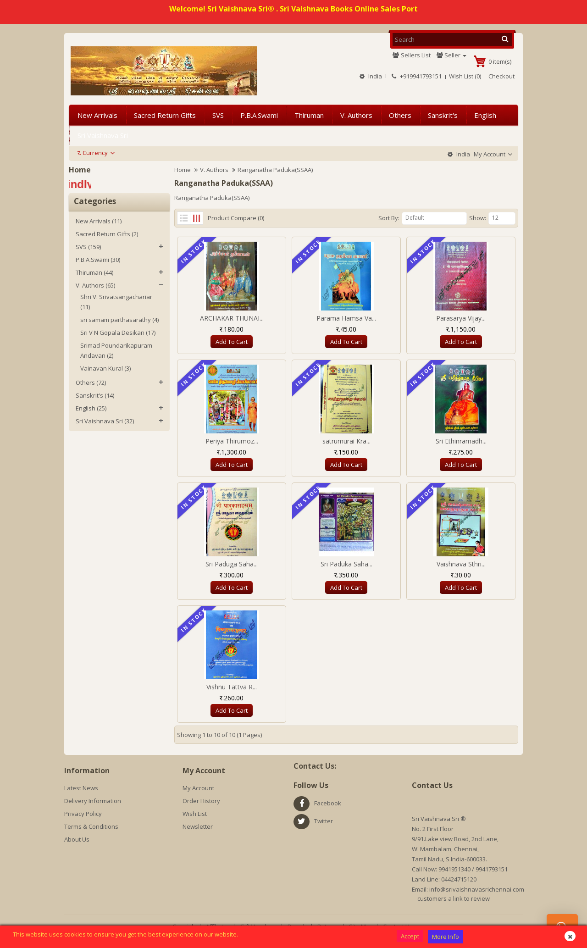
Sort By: (388, 218)
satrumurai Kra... (346, 441)
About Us (76, 839)
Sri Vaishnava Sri (103, 135)
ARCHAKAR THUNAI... (232, 318)
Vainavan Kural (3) (105, 368)
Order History (201, 801)
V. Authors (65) (95, 285)
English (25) (91, 408)
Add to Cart (232, 342)
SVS (218, 115)
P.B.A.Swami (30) (98, 259)
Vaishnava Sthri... (461, 564)
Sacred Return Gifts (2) (107, 234)
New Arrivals (97, 115)
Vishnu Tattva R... (231, 686)
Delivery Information (92, 801)
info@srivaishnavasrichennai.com (476, 889)
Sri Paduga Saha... (231, 564)
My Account (198, 788)
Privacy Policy (83, 813)
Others (400, 115)
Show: (477, 218)
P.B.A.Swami (259, 115)
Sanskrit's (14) (95, 395)
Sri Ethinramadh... (461, 441)
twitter (323, 821)
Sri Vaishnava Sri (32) (105, 421)
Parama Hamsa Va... (346, 318)
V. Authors (356, 115)
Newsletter (198, 826)
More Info (445, 936)
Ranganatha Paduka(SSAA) (275, 170)
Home (182, 170)
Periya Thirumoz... (231, 441)
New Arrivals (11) (99, 221)
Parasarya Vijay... (461, 318)
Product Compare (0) (236, 218)
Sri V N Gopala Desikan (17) (117, 332)
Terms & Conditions (91, 826)
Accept (410, 936)
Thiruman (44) (94, 272)
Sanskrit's (443, 115)
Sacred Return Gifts (165, 115)
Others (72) (91, 382)
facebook (327, 803)
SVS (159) (88, 247)
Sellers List (411, 55)
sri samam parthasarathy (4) (119, 320)
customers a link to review (453, 898)
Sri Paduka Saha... (346, 564)
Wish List (195, 813)
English (485, 115)
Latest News (81, 788)
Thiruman (309, 115)
